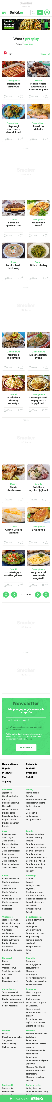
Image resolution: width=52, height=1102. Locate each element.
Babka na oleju (9, 888)
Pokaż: (26, 44)
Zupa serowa (8, 854)
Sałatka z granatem (35, 864)
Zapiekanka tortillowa (14, 85)
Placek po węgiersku (11, 1037)
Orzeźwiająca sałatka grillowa (13, 574)
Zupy (13, 262)
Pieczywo (7, 772)
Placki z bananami (11, 823)
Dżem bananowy (34, 1019)
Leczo (4, 1033)
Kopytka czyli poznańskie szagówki (38, 575)
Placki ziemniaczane (35, 803)
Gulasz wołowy (9, 1043)
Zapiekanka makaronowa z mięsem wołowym (37, 1060)
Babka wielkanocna (11, 936)
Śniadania (31, 764)
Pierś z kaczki (32, 793)
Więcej (29, 739)
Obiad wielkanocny (11, 923)
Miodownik (7, 905)
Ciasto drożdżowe (10, 882)
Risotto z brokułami (35, 895)
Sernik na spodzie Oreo (13, 224)
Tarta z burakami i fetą (37, 1091)
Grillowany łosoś (38, 224)
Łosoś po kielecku (38, 128)
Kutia (28, 950)
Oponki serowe (9, 968)
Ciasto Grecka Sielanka (13, 531)
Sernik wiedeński (34, 984)
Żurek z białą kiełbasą (13, 267)
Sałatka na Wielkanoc (36, 857)
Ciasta (14, 219)
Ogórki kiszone (33, 999)
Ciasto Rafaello (9, 892)
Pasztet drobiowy (10, 926)
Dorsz (28, 809)
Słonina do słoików (35, 1026)
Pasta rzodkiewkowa (36, 978)
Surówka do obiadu (35, 834)
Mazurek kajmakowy (12, 995)
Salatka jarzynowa (35, 851)
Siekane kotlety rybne (38, 356)
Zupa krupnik (8, 841)
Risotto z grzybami (35, 892)
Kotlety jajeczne (33, 1088)
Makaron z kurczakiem (36, 799)
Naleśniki (6, 806)
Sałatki (13, 394)
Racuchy (6, 799)
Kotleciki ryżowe (33, 909)
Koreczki (6, 978)
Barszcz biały (8, 847)
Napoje (6, 768)
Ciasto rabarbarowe (13, 488)
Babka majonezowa (11, 999)
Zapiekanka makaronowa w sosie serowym (36, 1043)
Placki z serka (8, 813)
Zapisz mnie (26, 747)
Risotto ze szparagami (36, 899)
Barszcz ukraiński (10, 844)
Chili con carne (9, 1047)
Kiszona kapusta (33, 992)
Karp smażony (32, 936)
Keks (28, 953)
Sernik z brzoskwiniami (37, 981)
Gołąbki (29, 878)
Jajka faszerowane (11, 920)
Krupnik (29, 882)
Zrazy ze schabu (33, 819)
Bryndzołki (38, 529)
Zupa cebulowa (9, 867)
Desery (38, 80)
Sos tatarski (7, 946)
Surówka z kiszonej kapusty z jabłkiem (13, 402)
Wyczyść (45, 54)
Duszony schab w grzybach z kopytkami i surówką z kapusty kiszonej (38, 405)
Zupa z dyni (7, 837)
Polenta (29, 912)
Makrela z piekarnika (13, 356)
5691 (28, 594)
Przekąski (31, 772)
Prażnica (6, 826)
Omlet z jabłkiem (10, 809)
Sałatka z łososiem (35, 844)
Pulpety (29, 796)
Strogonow (7, 1040)
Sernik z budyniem (10, 878)
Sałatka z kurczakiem (36, 847)
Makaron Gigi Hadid (35, 1067)
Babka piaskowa (10, 943)
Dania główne (13, 80)
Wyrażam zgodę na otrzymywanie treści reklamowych (24, 728)
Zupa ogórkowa (9, 861)
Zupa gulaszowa (10, 857)
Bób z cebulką (38, 265)
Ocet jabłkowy (33, 995)
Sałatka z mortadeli (35, 861)
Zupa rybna (31, 926)
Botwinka (30, 961)
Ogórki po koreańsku (35, 1022)
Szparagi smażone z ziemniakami (13, 129)
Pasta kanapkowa (10, 803)
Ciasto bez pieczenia (11, 899)
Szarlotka (6, 885)
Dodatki (38, 262)
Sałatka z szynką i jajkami (38, 488)
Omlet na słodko (10, 796)
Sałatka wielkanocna (12, 950)
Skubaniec (7, 909)
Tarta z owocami (10, 992)
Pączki (5, 961)
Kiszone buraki (33, 1009)
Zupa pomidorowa (10, 864)
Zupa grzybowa (33, 930)
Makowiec (7, 895)
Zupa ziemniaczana (11, 851)
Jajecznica (7, 793)
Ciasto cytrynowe (10, 902)
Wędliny (6, 781)
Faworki (6, 964)
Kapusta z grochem (35, 933)
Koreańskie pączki (10, 981)
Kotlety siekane (33, 806)
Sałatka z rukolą (33, 854)
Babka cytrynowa (10, 940)
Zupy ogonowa (9, 834)
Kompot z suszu (33, 946)
